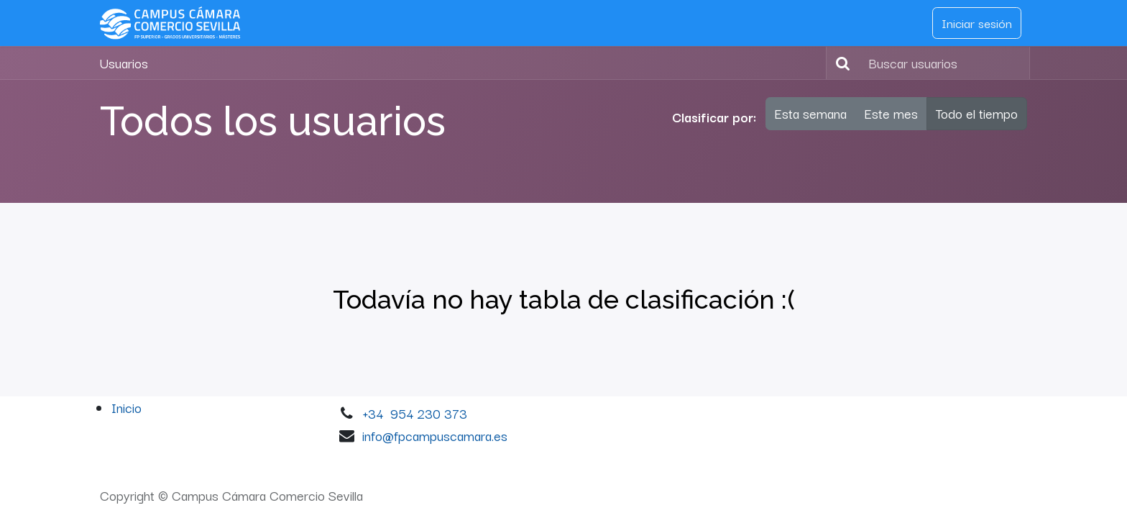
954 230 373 (428, 413)
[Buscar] (840, 63)
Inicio (126, 407)
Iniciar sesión (977, 22)
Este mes (891, 113)
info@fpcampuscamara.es (434, 435)
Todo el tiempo (977, 113)
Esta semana (811, 113)
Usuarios (124, 63)
